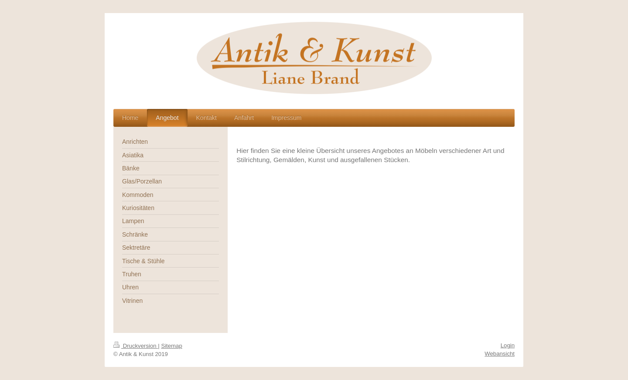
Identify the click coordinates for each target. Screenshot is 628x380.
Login (508, 345)
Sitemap (171, 346)
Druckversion (135, 346)
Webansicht (500, 353)
